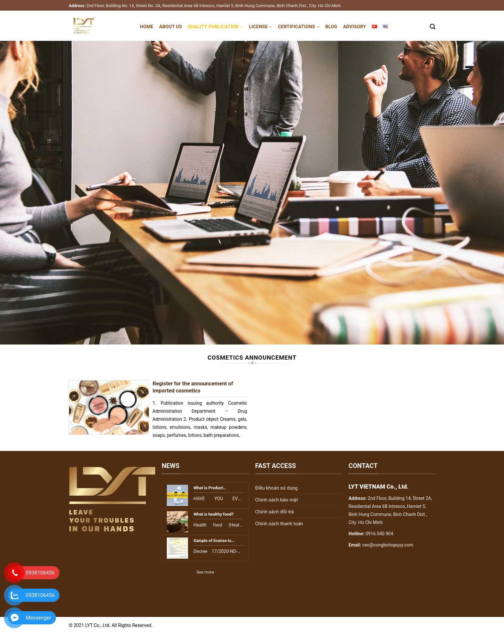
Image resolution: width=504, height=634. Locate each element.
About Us (170, 27)
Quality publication (215, 27)
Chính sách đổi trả (274, 512)
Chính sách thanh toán (279, 524)
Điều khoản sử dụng (276, 488)
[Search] (432, 26)
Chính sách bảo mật (276, 500)
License (260, 27)
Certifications (299, 27)
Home (146, 27)
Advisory (354, 27)
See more (205, 572)
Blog (331, 27)
